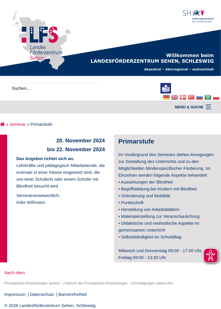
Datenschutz (42, 294)
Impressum (14, 294)
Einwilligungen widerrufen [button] (152, 283)
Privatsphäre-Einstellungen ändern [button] (32, 283)
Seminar (18, 124)
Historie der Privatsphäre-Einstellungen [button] (96, 283)
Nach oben (14, 272)
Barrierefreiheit (73, 294)
